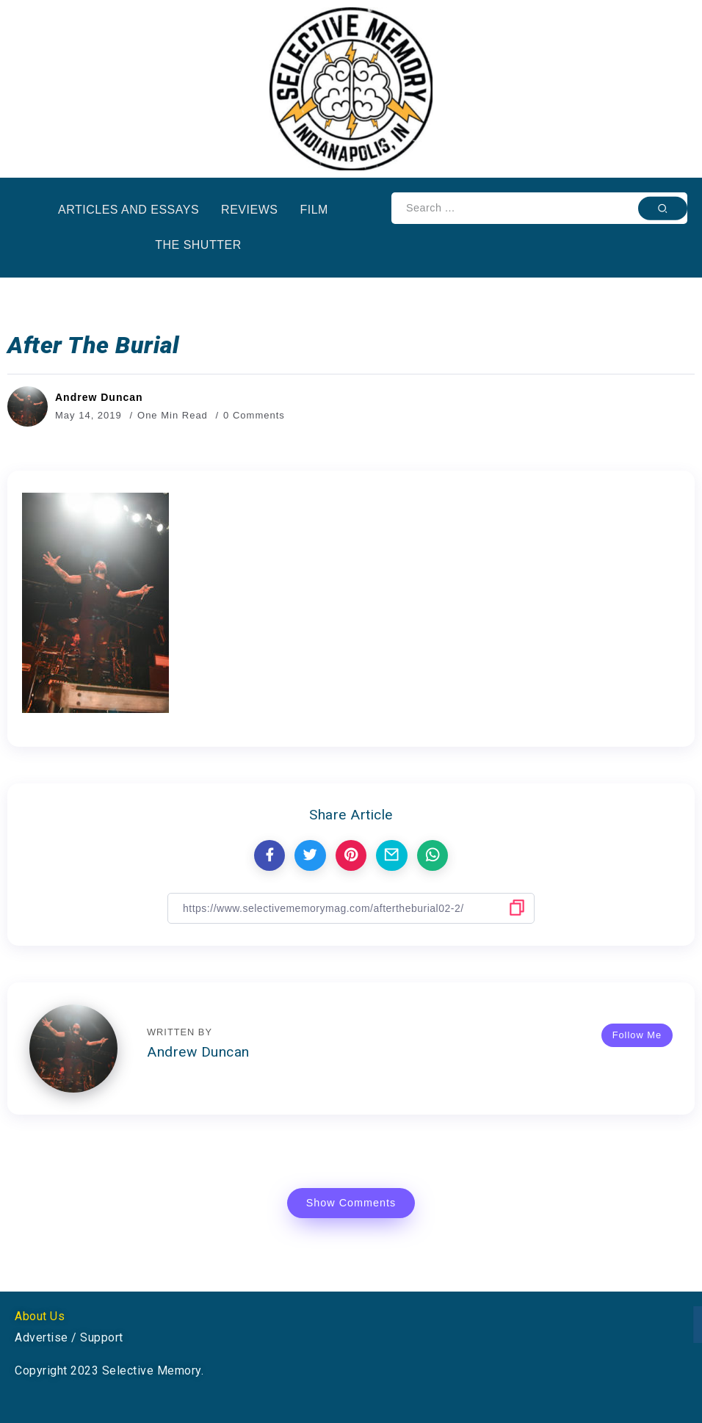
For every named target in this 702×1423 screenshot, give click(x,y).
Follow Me (637, 1034)
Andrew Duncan (99, 397)
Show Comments (351, 1203)
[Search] (539, 208)
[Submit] (662, 208)
